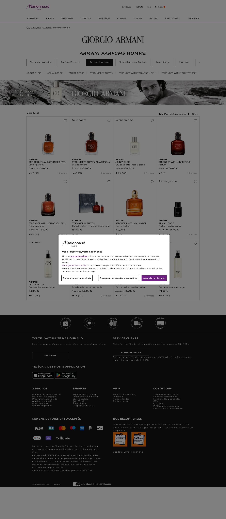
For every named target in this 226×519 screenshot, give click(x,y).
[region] (114, 259)
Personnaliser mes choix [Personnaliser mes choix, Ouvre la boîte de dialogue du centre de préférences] (77, 278)
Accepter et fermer (154, 278)
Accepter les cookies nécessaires (118, 278)
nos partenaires (78, 256)
